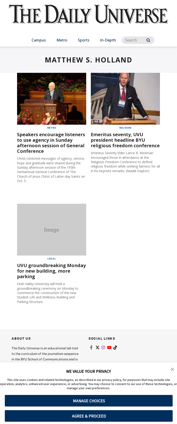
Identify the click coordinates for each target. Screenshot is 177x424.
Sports (83, 40)
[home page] (88, 18)
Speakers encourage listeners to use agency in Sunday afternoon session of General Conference (51, 142)
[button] (172, 369)
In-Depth (108, 40)
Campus (39, 40)
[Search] (138, 40)
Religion (125, 127)
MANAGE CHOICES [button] (89, 400)
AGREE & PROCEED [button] (89, 416)
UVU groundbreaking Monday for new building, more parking (51, 271)
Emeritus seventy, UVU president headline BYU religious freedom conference (125, 140)
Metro (61, 40)
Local (51, 258)
